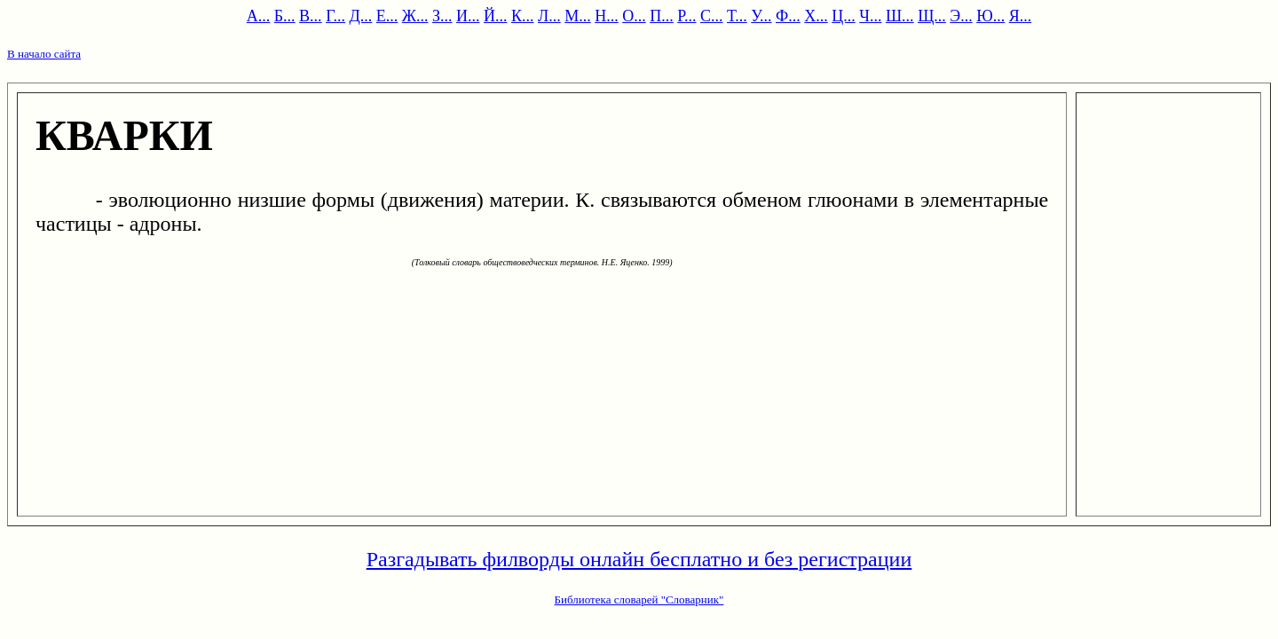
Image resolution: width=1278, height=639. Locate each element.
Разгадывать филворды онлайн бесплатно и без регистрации (639, 559)
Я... (1020, 16)
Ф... (788, 16)
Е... (387, 16)
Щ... (932, 16)
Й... (496, 16)
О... (634, 16)
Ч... (870, 16)
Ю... (990, 16)
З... (442, 16)
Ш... (900, 16)
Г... (335, 16)
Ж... (415, 16)
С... (711, 16)
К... (522, 16)
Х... (816, 16)
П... (662, 16)
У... (761, 16)
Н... (607, 16)
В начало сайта (44, 53)
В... (310, 16)
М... (577, 16)
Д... (361, 16)
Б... (285, 16)
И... (468, 16)
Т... (737, 16)
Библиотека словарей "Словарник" (639, 599)
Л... (549, 16)
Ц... (844, 16)
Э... (961, 16)
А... (259, 16)
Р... (686, 16)
